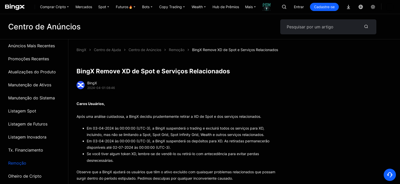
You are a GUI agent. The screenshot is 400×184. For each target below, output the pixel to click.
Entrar (316, 7)
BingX (81, 50)
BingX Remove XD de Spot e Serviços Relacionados (172, 50)
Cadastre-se (341, 7)
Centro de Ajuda (107, 50)
